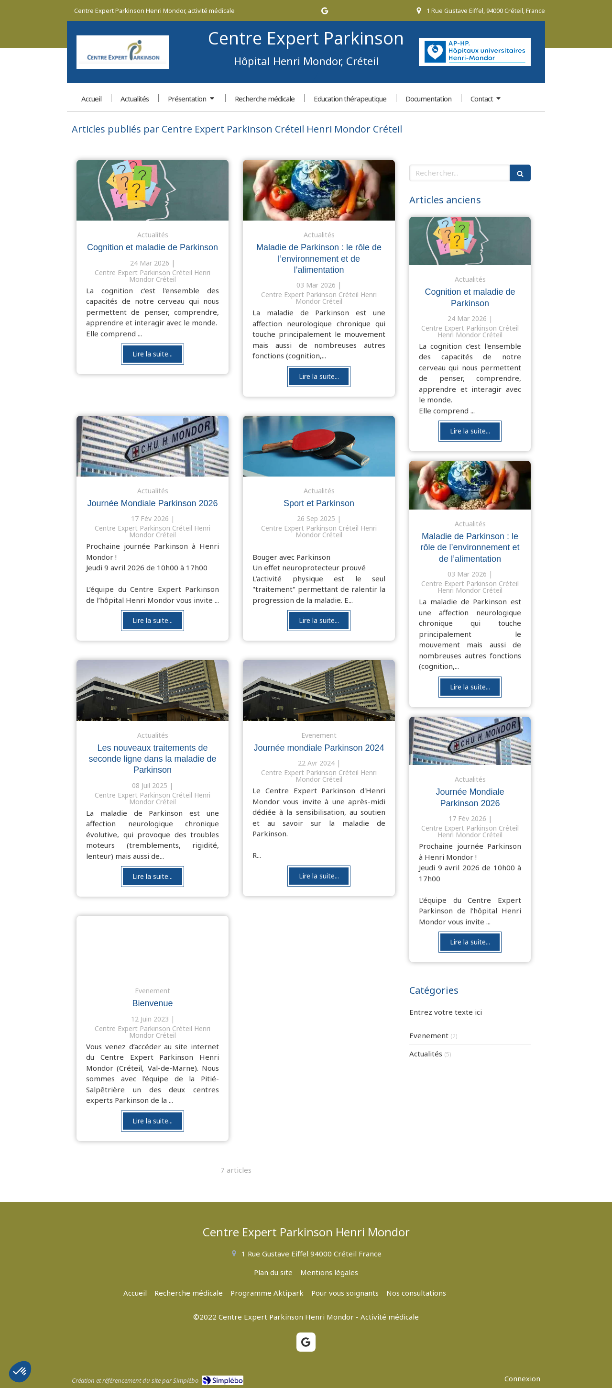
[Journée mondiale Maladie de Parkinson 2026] (152, 446)
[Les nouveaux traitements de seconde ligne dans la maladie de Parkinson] (152, 690)
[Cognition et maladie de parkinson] (152, 190)
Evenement (428, 1035)
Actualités (425, 1053)
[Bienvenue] (152, 946)
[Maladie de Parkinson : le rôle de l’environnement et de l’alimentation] (319, 190)
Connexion (522, 1378)
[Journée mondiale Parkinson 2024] (319, 690)
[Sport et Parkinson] (319, 446)
